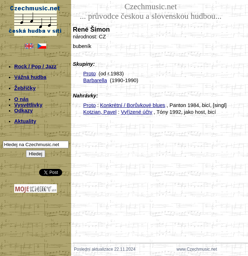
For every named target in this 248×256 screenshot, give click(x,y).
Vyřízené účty (136, 112)
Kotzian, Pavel (100, 112)
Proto (89, 73)
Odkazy (23, 110)
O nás (21, 99)
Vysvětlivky (28, 105)
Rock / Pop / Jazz (35, 66)
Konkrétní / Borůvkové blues (132, 105)
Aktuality (25, 121)
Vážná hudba (30, 77)
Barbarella (95, 80)
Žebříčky (25, 88)
